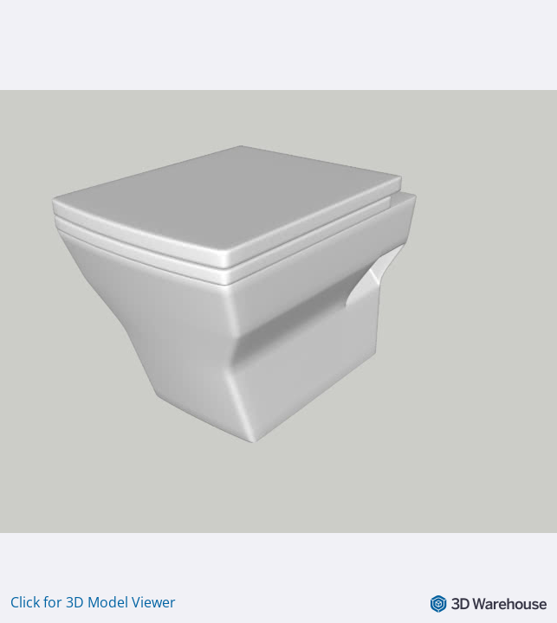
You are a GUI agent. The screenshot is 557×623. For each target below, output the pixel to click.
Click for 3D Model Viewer (93, 602)
